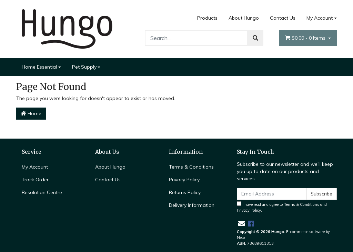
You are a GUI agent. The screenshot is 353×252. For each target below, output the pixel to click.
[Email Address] (271, 194)
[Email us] (241, 223)
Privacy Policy (184, 180)
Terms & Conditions (191, 167)
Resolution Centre (42, 192)
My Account (35, 167)
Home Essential (39, 67)
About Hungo (244, 18)
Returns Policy (185, 192)
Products (207, 18)
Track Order (35, 180)
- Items (306, 38)
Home (31, 113)
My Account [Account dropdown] (319, 18)
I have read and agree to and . (282, 207)
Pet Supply (84, 67)
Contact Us (282, 18)
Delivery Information (191, 205)
